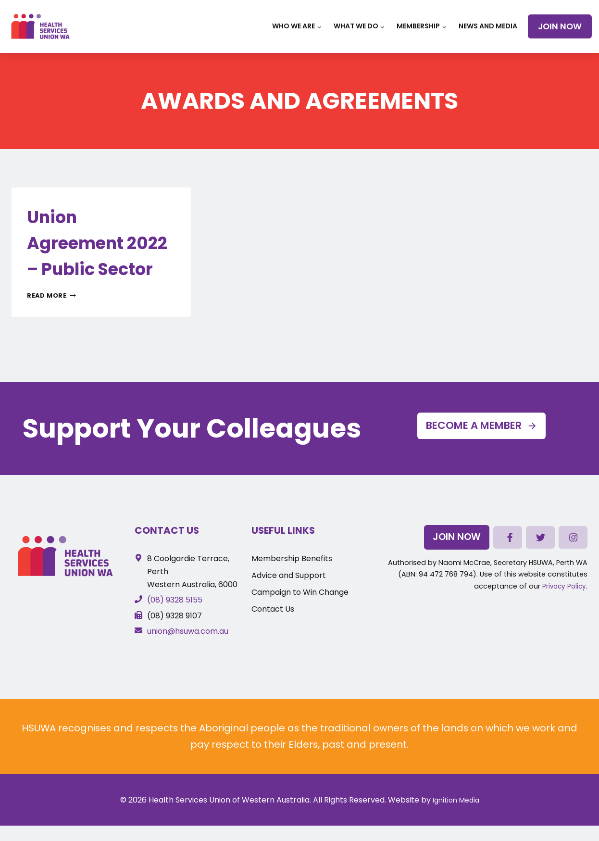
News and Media (488, 26)
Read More (51, 321)
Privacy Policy (563, 589)
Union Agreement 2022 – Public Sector (100, 255)
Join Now (560, 26)
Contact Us (167, 530)
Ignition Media (456, 799)
